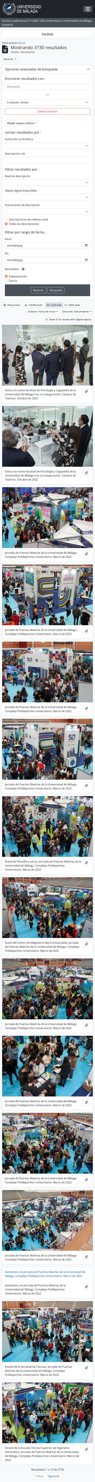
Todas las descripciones (24, 224)
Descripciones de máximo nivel (28, 219)
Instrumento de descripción (22, 205)
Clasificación (33, 305)
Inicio (8, 239)
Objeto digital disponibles (21, 190)
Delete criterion (47, 111)
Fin (7, 253)
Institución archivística (19, 139)
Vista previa (12, 305)
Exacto (13, 281)
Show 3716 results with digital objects (68, 319)
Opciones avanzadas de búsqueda (31, 69)
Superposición (18, 276)
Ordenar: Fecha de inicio (42, 311)
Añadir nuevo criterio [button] (20, 123)
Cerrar (21, 43)
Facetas (47, 34)
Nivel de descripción (17, 176)
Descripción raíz (15, 153)
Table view (72, 305)
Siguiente (53, 1476)
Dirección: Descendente (75, 311)
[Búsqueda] (47, 86)
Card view (54, 305)
